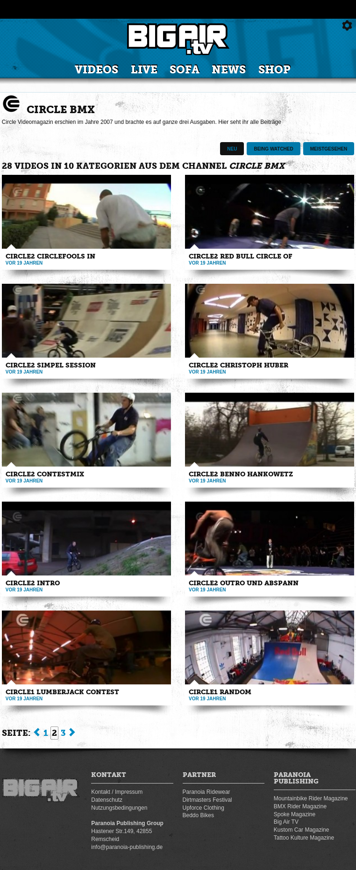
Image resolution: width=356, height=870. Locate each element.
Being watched (273, 148)
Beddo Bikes (198, 815)
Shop (274, 70)
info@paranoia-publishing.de (127, 847)
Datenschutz (106, 800)
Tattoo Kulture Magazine (304, 837)
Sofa (184, 70)
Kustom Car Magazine (301, 830)
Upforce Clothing (203, 808)
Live (144, 70)
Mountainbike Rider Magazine (311, 798)
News (229, 70)
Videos (96, 70)
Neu (232, 148)
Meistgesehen (328, 148)
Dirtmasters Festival (207, 800)
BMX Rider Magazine (300, 806)
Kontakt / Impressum (116, 792)
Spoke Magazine (294, 814)
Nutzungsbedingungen (119, 808)
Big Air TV (286, 822)
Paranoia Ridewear (206, 792)
